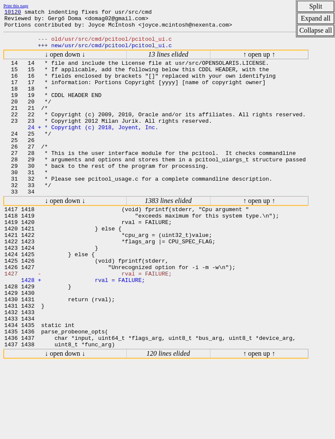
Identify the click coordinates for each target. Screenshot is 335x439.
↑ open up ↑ (259, 60)
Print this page (15, 5)
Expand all (316, 18)
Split (315, 6)
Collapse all (315, 30)
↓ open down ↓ (65, 60)
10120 (12, 13)
